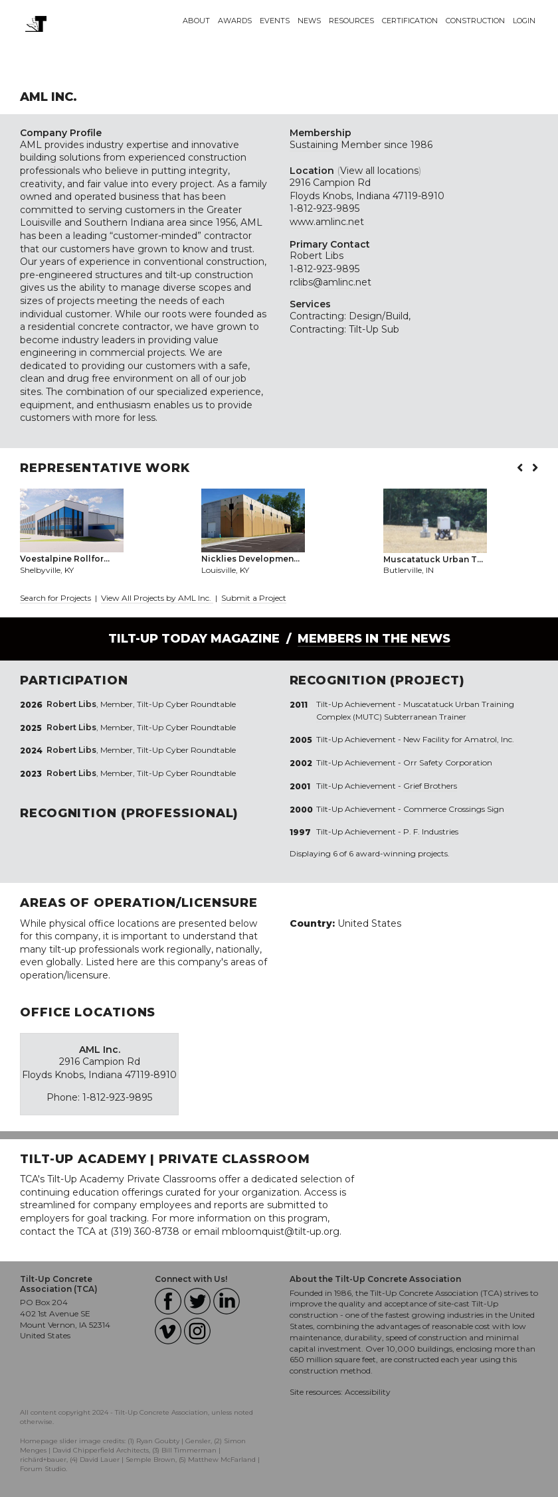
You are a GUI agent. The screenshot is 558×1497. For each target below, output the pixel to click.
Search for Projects (55, 598)
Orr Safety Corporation (447, 762)
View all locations (379, 171)
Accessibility (368, 1392)
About (196, 20)
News (309, 20)
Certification (410, 20)
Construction (475, 20)
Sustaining (314, 145)
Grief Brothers (430, 786)
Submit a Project (253, 598)
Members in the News (374, 638)
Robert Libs (316, 256)
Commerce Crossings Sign (453, 809)
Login (524, 20)
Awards (235, 20)
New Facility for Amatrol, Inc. (458, 739)
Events (275, 20)
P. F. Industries (430, 831)
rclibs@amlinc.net (330, 282)
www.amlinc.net (327, 222)
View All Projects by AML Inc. (157, 598)
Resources (351, 20)
